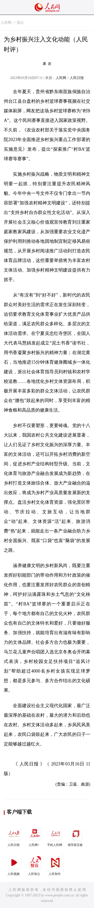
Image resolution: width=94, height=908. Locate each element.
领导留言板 (75, 836)
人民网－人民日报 (70, 78)
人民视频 (14, 865)
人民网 (6, 22)
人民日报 (14, 836)
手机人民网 (55, 836)
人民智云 (34, 865)
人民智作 (55, 865)
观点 (20, 22)
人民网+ (34, 836)
